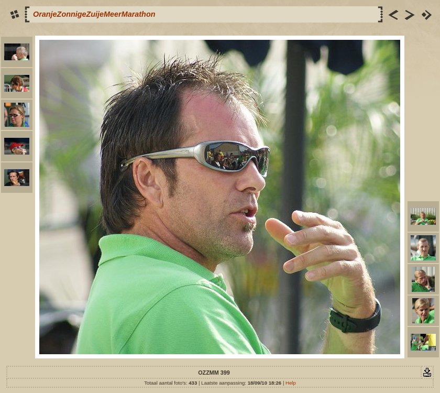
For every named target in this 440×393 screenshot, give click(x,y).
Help (290, 383)
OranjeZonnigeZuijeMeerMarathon (94, 14)
